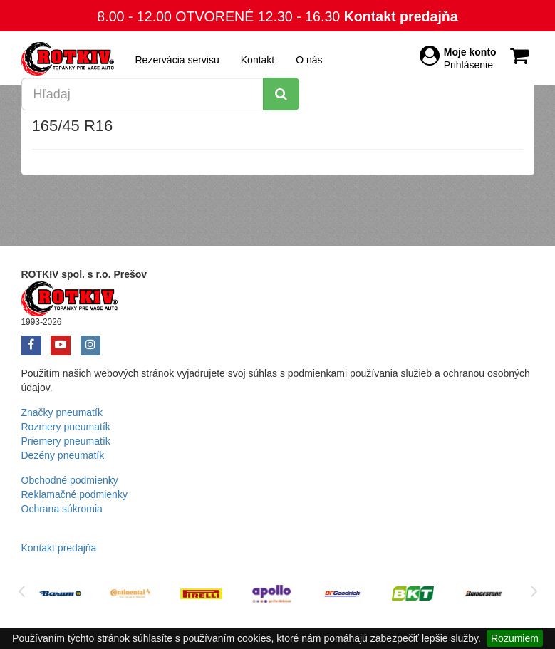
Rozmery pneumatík (65, 426)
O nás (309, 60)
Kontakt (257, 60)
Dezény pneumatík (63, 455)
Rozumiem (515, 638)
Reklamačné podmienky (74, 494)
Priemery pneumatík (65, 441)
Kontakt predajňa (401, 16)
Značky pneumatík (62, 412)
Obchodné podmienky (69, 480)
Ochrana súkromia (62, 508)
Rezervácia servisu (177, 60)
